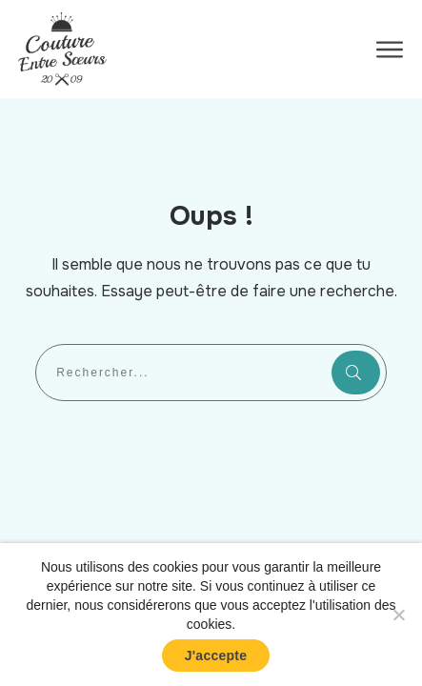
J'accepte (216, 655)
